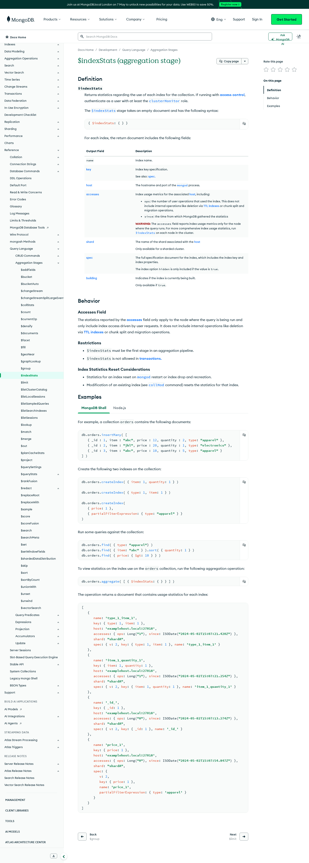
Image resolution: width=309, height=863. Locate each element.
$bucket (26, 276)
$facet (25, 340)
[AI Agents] (32, 723)
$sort (24, 572)
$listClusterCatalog (34, 389)
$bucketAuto (30, 284)
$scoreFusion (30, 523)
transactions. (150, 358)
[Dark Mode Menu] (299, 36)
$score (25, 516)
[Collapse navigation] (63, 856)
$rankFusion (29, 481)
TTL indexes (211, 206)
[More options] (244, 61)
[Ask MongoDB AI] (280, 37)
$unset (25, 594)
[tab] (94, 407)
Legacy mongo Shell (23, 678)
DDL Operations (20, 178)
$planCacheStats (32, 453)
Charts (9, 143)
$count (26, 312)
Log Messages (19, 213)
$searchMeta (30, 537)
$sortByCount (30, 579)
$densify (26, 326)
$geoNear (28, 354)
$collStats (27, 305)
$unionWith (28, 586)
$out (24, 446)
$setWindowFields (33, 551)
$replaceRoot (30, 495)
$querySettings (31, 467)
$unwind (26, 601)
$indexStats (29, 375)
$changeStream (32, 291)
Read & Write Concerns (26, 192)
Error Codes (18, 199)
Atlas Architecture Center (25, 842)
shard (90, 241)
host (89, 185)
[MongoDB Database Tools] (32, 227)
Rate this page (273, 61)
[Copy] (244, 123)
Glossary (16, 206)
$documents (29, 333)
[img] (266, 69)
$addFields (28, 269)
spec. (151, 176)
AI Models (12, 831)
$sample (26, 509)
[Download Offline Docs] (53, 856)
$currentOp (29, 319)
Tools (9, 821)
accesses (92, 194)
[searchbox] (145, 37)
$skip (24, 565)
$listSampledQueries (35, 403)
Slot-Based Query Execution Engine (34, 657)
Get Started (286, 19)
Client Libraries (17, 810)
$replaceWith (30, 502)
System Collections (23, 671)
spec (89, 257)
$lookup (26, 424)
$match (26, 431)
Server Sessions (20, 650)
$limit (24, 382)
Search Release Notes (19, 778)
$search (26, 530)
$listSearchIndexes (34, 410)
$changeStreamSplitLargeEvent (42, 298)
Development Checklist (20, 114)
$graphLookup (31, 361)
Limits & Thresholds (23, 220)
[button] (218, 19)
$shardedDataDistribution (38, 558)
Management (15, 800)
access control (232, 94)
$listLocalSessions (33, 396)
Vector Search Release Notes (24, 785)
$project (26, 460)
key (88, 169)
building (91, 278)
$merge (26, 439)
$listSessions (29, 417)
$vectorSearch (31, 608)
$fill (23, 347)
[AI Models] (32, 709)
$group (26, 368)
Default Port (18, 185)
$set (24, 544)
